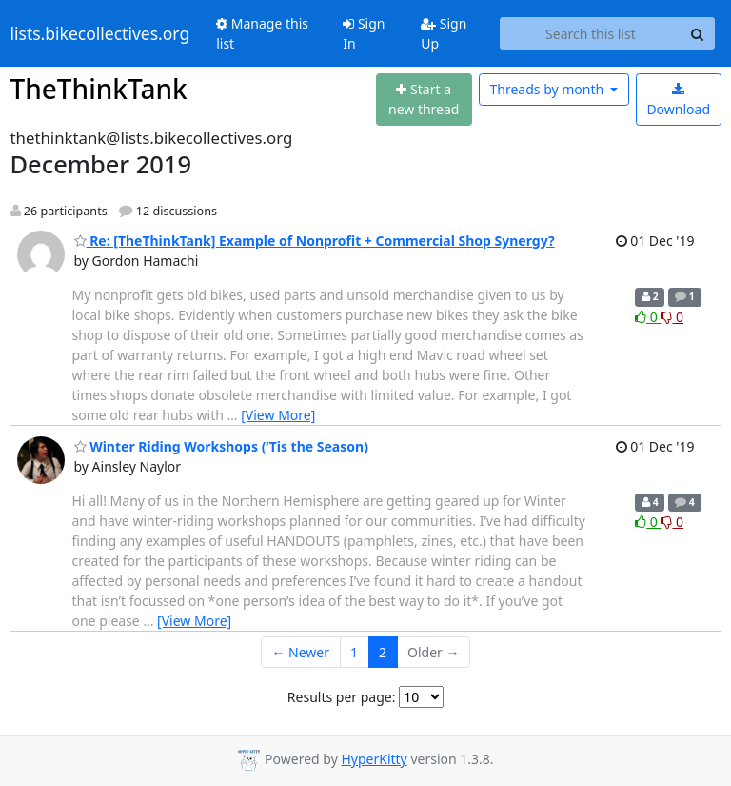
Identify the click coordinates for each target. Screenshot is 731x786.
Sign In (364, 33)
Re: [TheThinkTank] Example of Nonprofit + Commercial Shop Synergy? (314, 241)
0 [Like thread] (648, 317)
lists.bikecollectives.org (100, 33)
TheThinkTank (99, 89)
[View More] (278, 415)
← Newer (300, 652)
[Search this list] (590, 33)
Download (678, 100)
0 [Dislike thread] (672, 317)
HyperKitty (373, 759)
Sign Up (443, 33)
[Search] (698, 33)
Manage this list (262, 33)
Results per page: (341, 697)
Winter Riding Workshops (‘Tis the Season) (221, 446)
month (547, 89)
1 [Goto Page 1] (354, 652)
